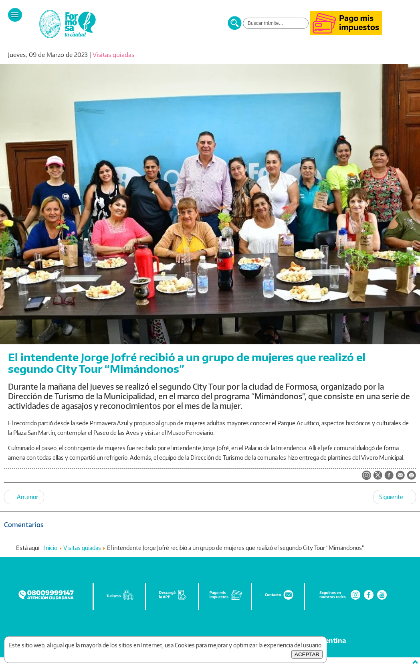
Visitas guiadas (113, 55)
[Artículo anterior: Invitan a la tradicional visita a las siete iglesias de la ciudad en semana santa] (24, 497)
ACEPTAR (307, 654)
